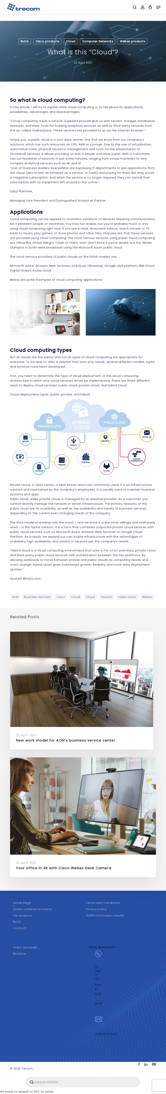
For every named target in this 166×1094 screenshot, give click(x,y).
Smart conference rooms (32, 909)
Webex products (132, 41)
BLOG (25, 41)
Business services (37, 597)
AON (15, 597)
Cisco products (47, 41)
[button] (158, 7)
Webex (147, 597)
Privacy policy (96, 909)
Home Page (22, 903)
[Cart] (150, 7)
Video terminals (25, 947)
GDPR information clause (105, 915)
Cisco (61, 597)
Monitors (19, 954)
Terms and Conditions (103, 903)
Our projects (22, 915)
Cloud (70, 41)
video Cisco (127, 597)
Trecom (106, 597)
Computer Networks (97, 41)
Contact (19, 928)
